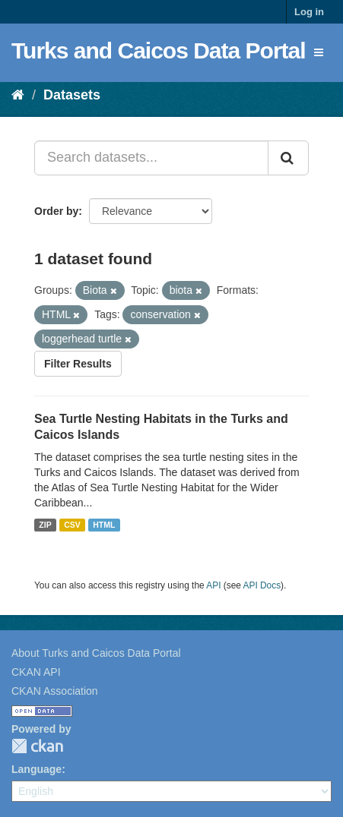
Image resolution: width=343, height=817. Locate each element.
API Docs (262, 585)
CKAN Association (54, 691)
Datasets (71, 95)
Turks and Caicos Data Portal (158, 50)
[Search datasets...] (151, 157)
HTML (104, 524)
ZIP (45, 524)
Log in (309, 11)
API (213, 585)
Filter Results (78, 364)
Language (36, 769)
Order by (56, 211)
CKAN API (36, 672)
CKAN (37, 746)
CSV (72, 524)
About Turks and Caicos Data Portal (96, 653)
